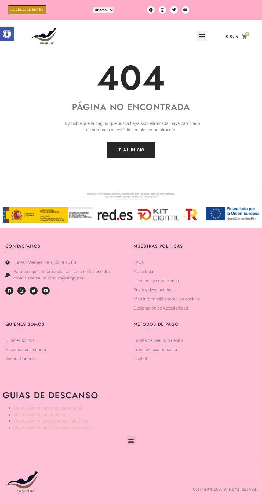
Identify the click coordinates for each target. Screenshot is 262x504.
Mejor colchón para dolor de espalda (47, 408)
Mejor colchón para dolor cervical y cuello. (53, 427)
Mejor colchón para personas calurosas (50, 421)
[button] (7, 34)
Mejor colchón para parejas (39, 414)
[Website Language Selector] (103, 10)
